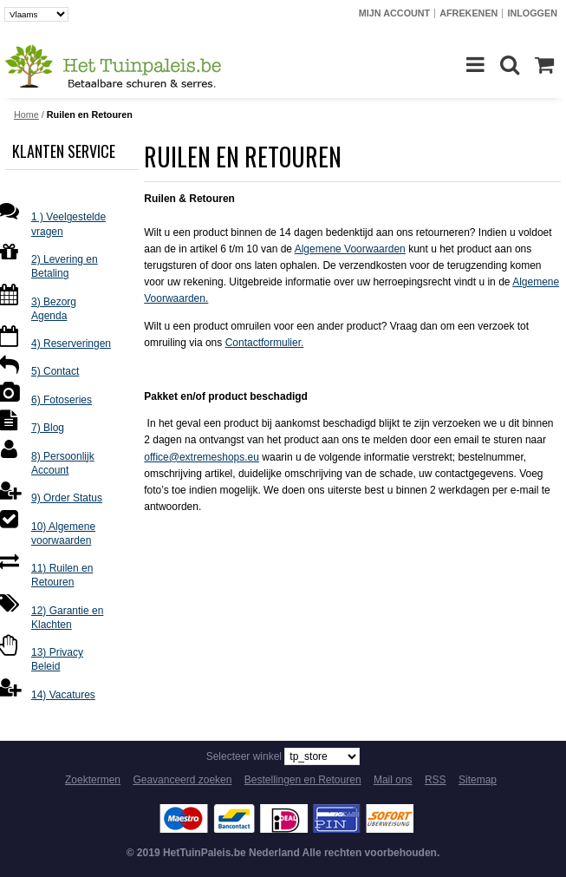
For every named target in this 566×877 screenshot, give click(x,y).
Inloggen (532, 13)
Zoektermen (92, 780)
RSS (435, 780)
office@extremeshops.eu (201, 457)
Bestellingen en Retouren (302, 780)
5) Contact (55, 371)
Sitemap (478, 780)
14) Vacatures (63, 695)
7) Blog (47, 428)
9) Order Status (66, 498)
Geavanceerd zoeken (182, 780)
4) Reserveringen (71, 343)
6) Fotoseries (61, 400)
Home (26, 114)
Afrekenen (468, 13)
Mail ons (393, 780)
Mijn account (394, 13)
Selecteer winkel (244, 756)
